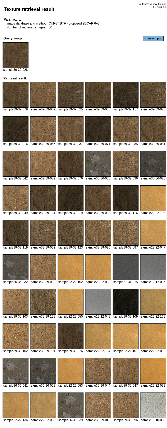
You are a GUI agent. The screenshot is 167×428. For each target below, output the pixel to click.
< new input (153, 38)
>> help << (159, 6)
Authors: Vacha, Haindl (152, 4)
